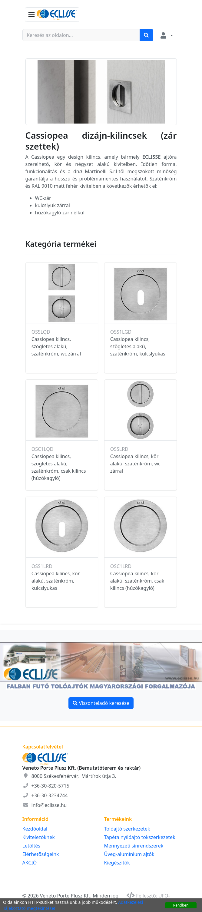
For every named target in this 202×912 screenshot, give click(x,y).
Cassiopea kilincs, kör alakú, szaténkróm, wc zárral (135, 463)
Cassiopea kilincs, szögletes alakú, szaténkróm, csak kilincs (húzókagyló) (58, 467)
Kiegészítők (117, 862)
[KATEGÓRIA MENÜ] (52, 14)
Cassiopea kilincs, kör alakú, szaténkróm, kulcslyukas (55, 580)
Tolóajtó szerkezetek (127, 828)
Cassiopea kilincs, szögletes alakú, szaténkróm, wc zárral (56, 346)
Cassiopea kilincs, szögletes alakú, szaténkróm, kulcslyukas (137, 346)
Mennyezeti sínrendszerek (134, 845)
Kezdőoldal (35, 828)
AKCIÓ (29, 862)
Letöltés (31, 845)
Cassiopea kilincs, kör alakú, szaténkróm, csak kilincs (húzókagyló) (137, 580)
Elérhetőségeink (40, 854)
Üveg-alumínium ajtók (129, 854)
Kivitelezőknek (38, 837)
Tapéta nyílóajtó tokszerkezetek (139, 837)
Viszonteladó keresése (101, 703)
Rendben (181, 905)
